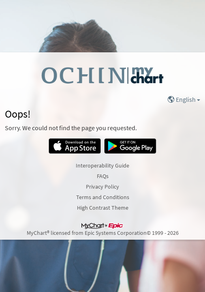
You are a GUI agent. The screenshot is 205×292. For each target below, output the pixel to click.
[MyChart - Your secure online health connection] (102, 75)
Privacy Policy (102, 186)
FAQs (103, 176)
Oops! (18, 113)
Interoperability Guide (102, 165)
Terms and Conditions (102, 197)
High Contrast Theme (102, 207)
